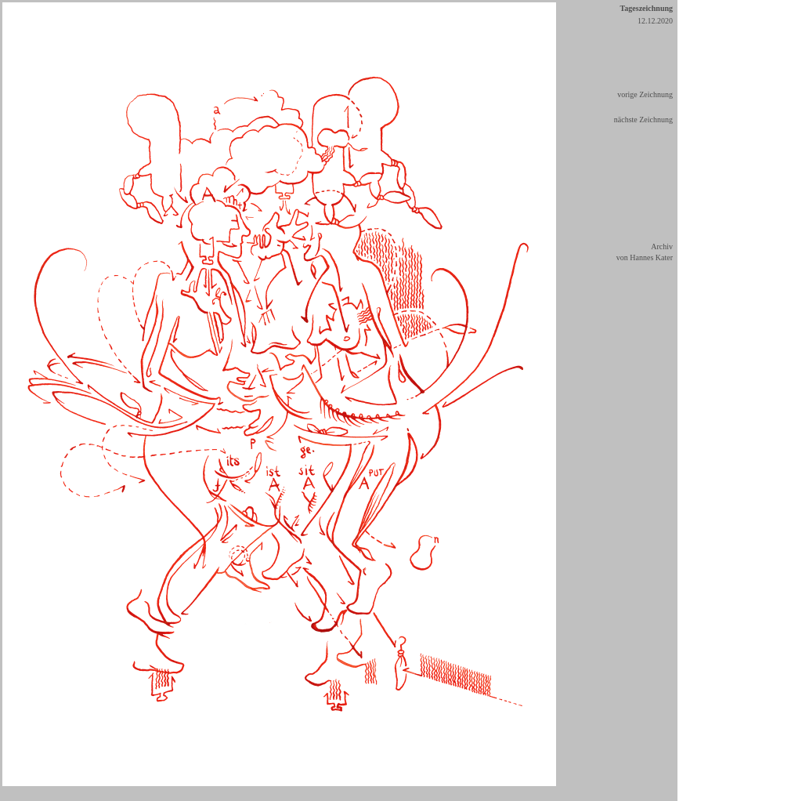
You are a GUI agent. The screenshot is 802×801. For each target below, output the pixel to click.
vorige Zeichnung (645, 94)
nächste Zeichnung (643, 119)
